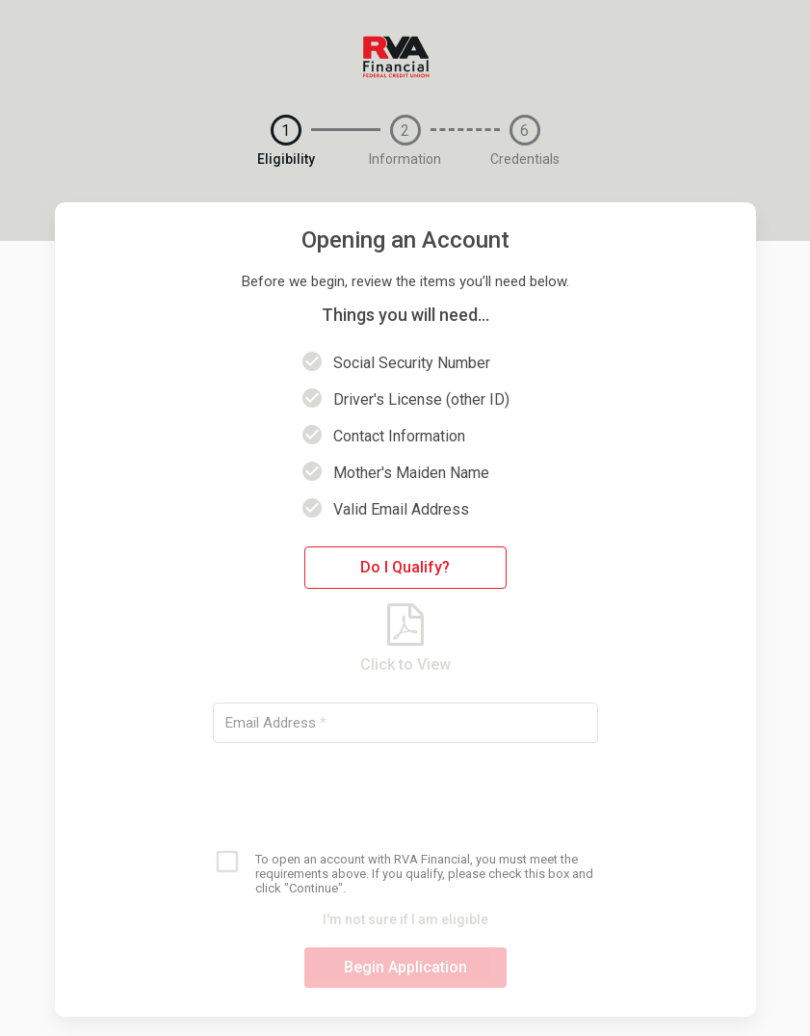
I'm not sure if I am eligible (405, 919)
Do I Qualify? (405, 567)
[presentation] (405, 795)
